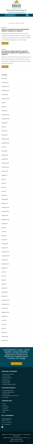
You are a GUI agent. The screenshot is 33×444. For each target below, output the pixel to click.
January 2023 (5, 135)
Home (4, 403)
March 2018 (4, 332)
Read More (5, 43)
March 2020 (4, 239)
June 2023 (4, 126)
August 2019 (4, 268)
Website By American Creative (16, 441)
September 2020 (5, 219)
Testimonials (6, 407)
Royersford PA (12, 434)
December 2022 (5, 139)
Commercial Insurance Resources (10, 395)
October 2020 (5, 215)
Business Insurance (7, 377)
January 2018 (5, 340)
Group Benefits (6, 382)
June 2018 (4, 320)
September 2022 (5, 143)
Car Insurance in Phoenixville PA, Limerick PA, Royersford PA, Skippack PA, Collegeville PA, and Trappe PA (15, 52)
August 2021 (4, 175)
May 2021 (4, 187)
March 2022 (4, 151)
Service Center (6, 394)
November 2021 (5, 167)
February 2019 (5, 292)
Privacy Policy (6, 410)
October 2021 (5, 171)
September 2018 (5, 312)
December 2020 (5, 207)
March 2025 (4, 78)
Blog (4, 412)
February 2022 (5, 155)
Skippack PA (5, 434)
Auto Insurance (6, 376)
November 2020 (5, 211)
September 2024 (5, 98)
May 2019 (4, 280)
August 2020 (4, 223)
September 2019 (5, 264)
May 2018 (4, 324)
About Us (5, 405)
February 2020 (5, 243)
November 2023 (5, 118)
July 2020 (4, 227)
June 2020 (4, 231)
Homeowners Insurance (8, 374)
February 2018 (5, 336)
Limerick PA (19, 434)
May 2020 (4, 235)
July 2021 (4, 179)
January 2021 (5, 203)
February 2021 (5, 199)
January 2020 (5, 247)
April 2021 (4, 191)
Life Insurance (6, 379)
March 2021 (4, 195)
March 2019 (4, 288)
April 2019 (4, 284)
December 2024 (5, 86)
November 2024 (5, 90)
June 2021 (4, 183)
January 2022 (5, 159)
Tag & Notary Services (8, 390)
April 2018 (4, 328)
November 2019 (5, 255)
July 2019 (4, 272)
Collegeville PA (16, 436)
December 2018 (5, 300)
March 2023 (4, 130)
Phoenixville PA (26, 434)
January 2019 (5, 296)
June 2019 (4, 276)
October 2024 (5, 94)
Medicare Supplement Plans (9, 384)
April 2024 (4, 106)
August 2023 (4, 122)
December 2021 (5, 163)
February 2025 (5, 82)
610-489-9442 (11, 15)
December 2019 (5, 251)
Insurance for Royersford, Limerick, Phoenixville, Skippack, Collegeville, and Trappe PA (15, 30)
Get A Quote (6, 397)
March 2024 (4, 110)
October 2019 (5, 260)
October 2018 (5, 308)
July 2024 (4, 102)
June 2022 (4, 147)
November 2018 (5, 304)
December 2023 (5, 114)
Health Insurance (7, 381)
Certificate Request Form (8, 392)
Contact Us (5, 408)
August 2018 (4, 316)
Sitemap (20, 439)
